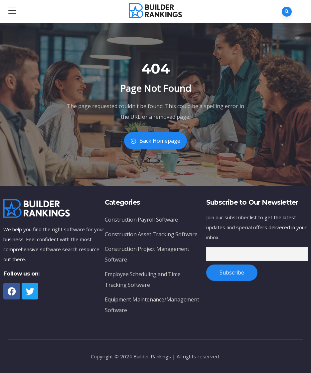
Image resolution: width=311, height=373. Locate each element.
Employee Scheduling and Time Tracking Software (142, 279)
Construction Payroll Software (141, 219)
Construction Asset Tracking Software (151, 234)
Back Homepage (155, 140)
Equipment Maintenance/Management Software (152, 305)
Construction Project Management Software (147, 254)
